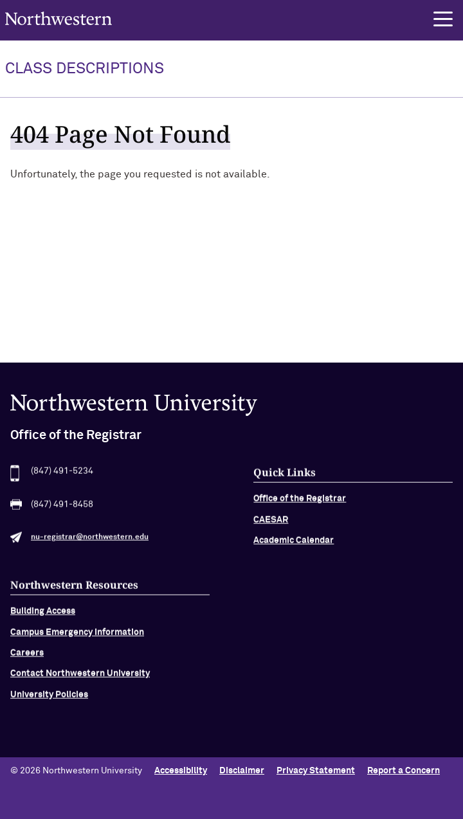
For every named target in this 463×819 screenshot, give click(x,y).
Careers (27, 656)
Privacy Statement (316, 770)
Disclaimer (241, 770)
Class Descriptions (84, 68)
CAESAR (270, 523)
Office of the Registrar (299, 502)
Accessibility (180, 770)
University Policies (49, 698)
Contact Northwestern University (80, 677)
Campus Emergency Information (77, 635)
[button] (443, 19)
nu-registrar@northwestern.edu (90, 541)
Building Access (42, 615)
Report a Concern (403, 770)
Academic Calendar (293, 544)
